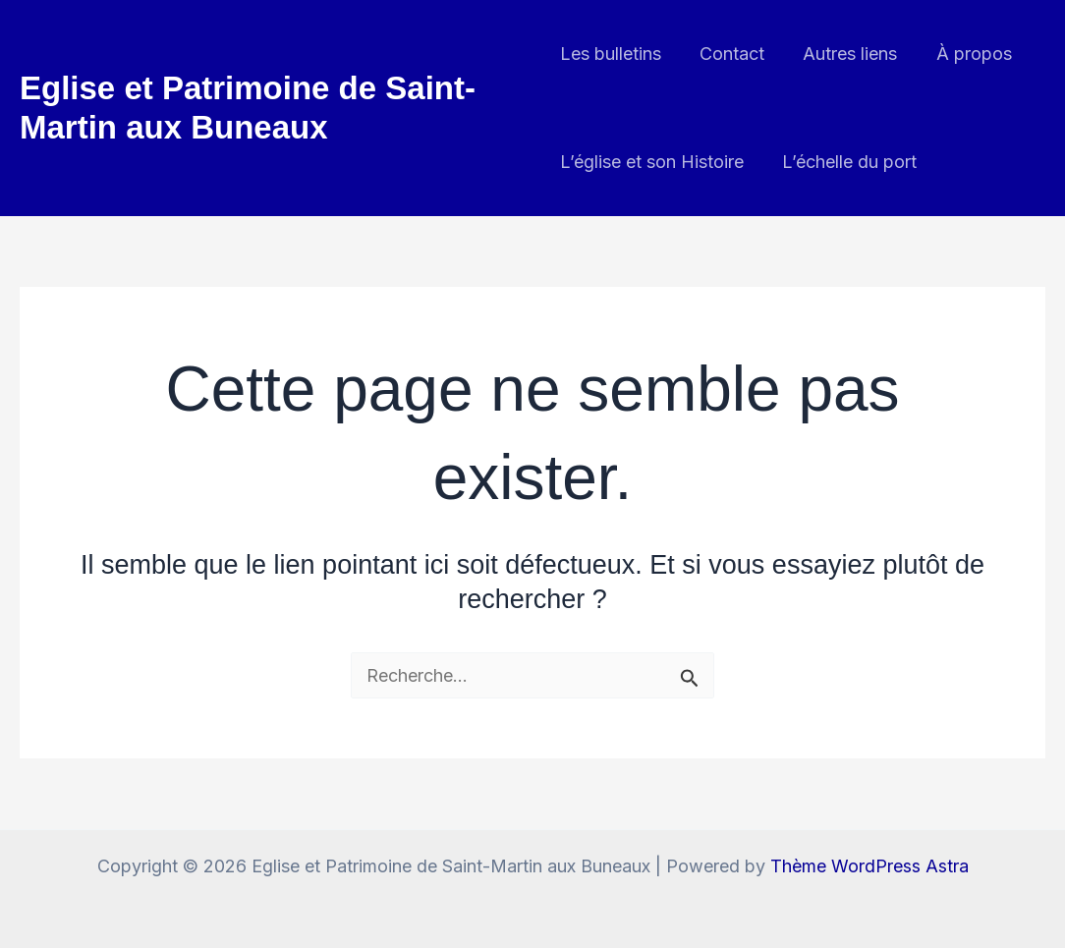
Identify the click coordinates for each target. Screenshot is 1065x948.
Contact (729, 53)
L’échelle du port (846, 161)
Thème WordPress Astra (869, 866)
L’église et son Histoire (652, 161)
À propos (964, 53)
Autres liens (844, 53)
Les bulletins (610, 53)
